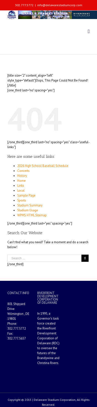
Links (20, 185)
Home (21, 181)
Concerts (23, 171)
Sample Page (26, 195)
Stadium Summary (29, 205)
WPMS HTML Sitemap (32, 215)
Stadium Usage (27, 210)
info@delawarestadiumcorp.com (59, 5)
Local (21, 190)
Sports (21, 200)
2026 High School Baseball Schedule (42, 166)
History (22, 176)
